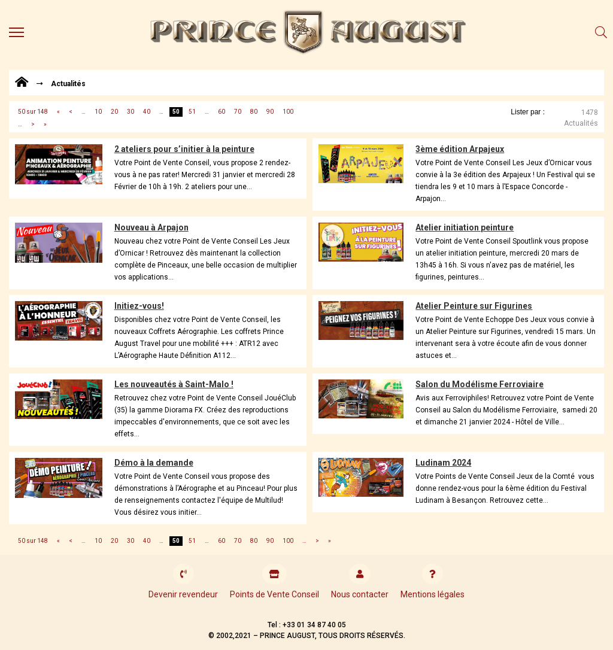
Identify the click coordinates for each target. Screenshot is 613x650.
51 (192, 111)
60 (221, 111)
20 (114, 111)
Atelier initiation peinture (464, 227)
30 (130, 111)
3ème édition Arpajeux (459, 149)
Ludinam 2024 (443, 462)
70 (237, 111)
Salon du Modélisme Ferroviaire (479, 384)
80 (253, 111)
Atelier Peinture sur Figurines (473, 306)
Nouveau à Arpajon (151, 227)
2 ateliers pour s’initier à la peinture (184, 149)
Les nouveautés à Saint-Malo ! (173, 384)
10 (98, 111)
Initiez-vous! (139, 306)
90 (270, 111)
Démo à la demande (153, 462)
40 (146, 111)
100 (288, 111)
